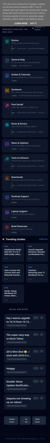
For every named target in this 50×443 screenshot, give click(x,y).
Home (25, 420)
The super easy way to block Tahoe (17, 336)
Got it (33, 23)
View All (43, 239)
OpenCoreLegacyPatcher (16, 325)
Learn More (20, 23)
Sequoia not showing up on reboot (18, 400)
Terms (42, 439)
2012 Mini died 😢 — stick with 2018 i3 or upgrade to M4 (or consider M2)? (18, 353)
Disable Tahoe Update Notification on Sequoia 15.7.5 (17, 383)
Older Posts (39, 420)
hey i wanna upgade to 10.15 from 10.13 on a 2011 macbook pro (18, 320)
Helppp (10, 368)
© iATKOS (10, 439)
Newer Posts (11, 420)
